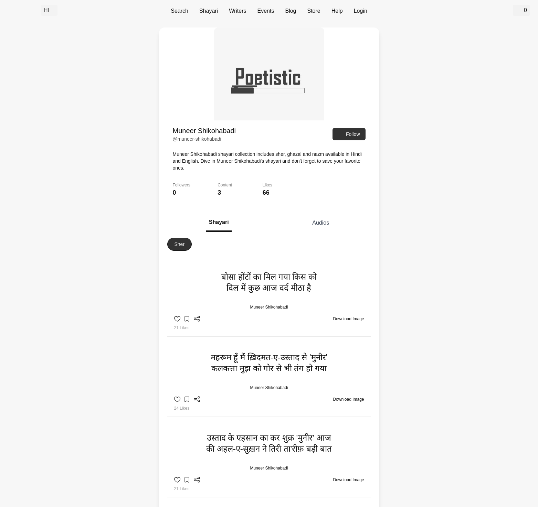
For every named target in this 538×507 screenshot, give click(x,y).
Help (337, 11)
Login (360, 11)
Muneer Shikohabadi (269, 307)
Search (179, 11)
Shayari (208, 11)
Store (313, 11)
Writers (237, 11)
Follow (349, 134)
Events (265, 11)
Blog (290, 11)
